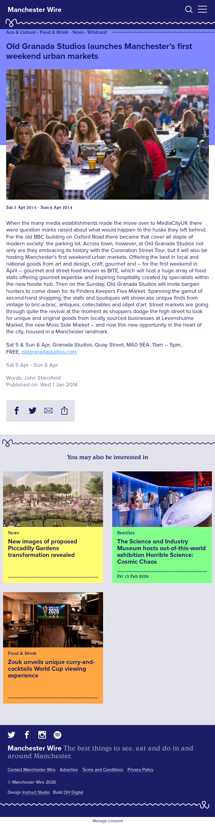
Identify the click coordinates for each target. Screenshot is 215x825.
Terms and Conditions (102, 769)
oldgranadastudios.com (49, 351)
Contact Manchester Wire (32, 769)
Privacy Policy (140, 769)
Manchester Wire (35, 10)
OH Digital (73, 792)
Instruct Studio (36, 792)
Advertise (69, 769)
